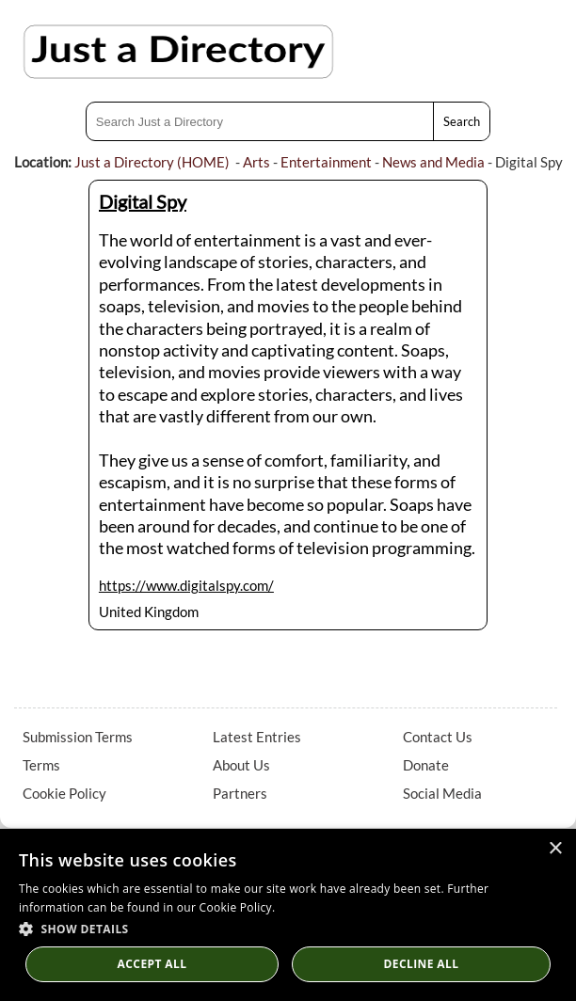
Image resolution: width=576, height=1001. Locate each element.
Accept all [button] (152, 964)
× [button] (555, 849)
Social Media (442, 793)
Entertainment (326, 161)
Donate (426, 764)
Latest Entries (257, 736)
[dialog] (288, 915)
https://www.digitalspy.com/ (186, 585)
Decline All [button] (421, 964)
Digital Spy (142, 201)
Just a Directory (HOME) (152, 161)
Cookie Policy (64, 793)
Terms (41, 764)
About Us (241, 764)
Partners (240, 793)
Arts (256, 161)
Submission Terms (78, 736)
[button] (288, 928)
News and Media (433, 161)
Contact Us (437, 736)
